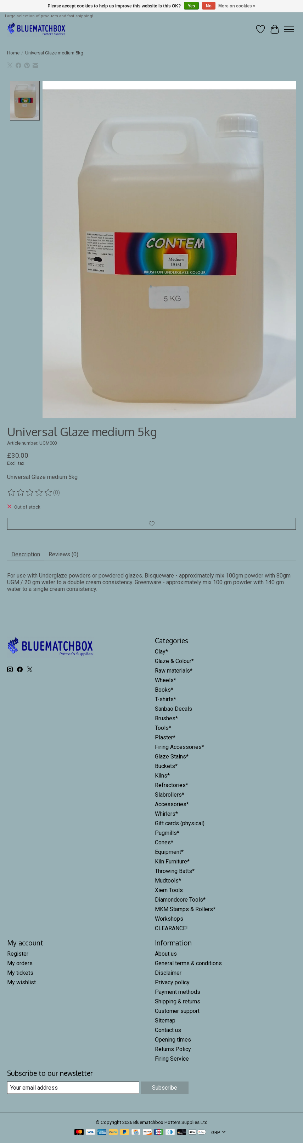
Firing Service (172, 1058)
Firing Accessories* (179, 747)
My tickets (20, 972)
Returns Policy (173, 1049)
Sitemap (165, 1020)
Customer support (177, 1011)
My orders (20, 963)
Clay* (161, 651)
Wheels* (165, 680)
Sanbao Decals (173, 708)
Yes (191, 6)
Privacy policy (172, 982)
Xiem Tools (169, 890)
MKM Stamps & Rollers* (185, 909)
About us (166, 953)
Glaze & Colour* (174, 661)
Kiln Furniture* (172, 861)
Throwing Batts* (175, 871)
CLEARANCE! (171, 928)
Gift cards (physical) (179, 823)
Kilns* (162, 775)
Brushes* (166, 718)
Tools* (163, 728)
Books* (164, 689)
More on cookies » (237, 6)
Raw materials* (173, 670)
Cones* (164, 842)
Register (17, 953)
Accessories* (172, 804)
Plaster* (165, 737)
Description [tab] (25, 554)
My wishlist (21, 982)
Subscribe (164, 1087)
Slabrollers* (169, 794)
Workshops (169, 918)
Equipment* (169, 852)
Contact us (168, 1030)
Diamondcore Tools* (180, 899)
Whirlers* (166, 813)
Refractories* (171, 785)
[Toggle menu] (289, 29)
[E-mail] (73, 1088)
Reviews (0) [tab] (63, 554)
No (209, 6)
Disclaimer (168, 972)
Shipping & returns (177, 1001)
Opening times (173, 1039)
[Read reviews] (30, 492)
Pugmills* (167, 833)
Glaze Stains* (172, 756)
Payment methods (177, 992)
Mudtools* (168, 880)
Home (13, 52)
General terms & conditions (188, 963)
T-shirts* (165, 699)
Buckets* (166, 766)
